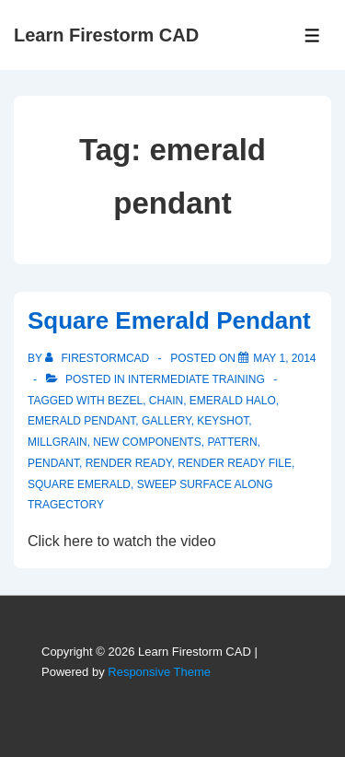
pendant (53, 463)
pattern (232, 442)
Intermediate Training (196, 379)
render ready (129, 463)
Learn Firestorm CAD (106, 35)
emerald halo (233, 400)
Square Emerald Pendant (169, 320)
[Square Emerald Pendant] (284, 358)
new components (147, 442)
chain (166, 400)
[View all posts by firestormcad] (98, 358)
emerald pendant (81, 420)
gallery (166, 420)
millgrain (57, 442)
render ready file (235, 463)
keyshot (222, 420)
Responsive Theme (159, 672)
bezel (125, 400)
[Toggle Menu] (312, 35)
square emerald (79, 484)
